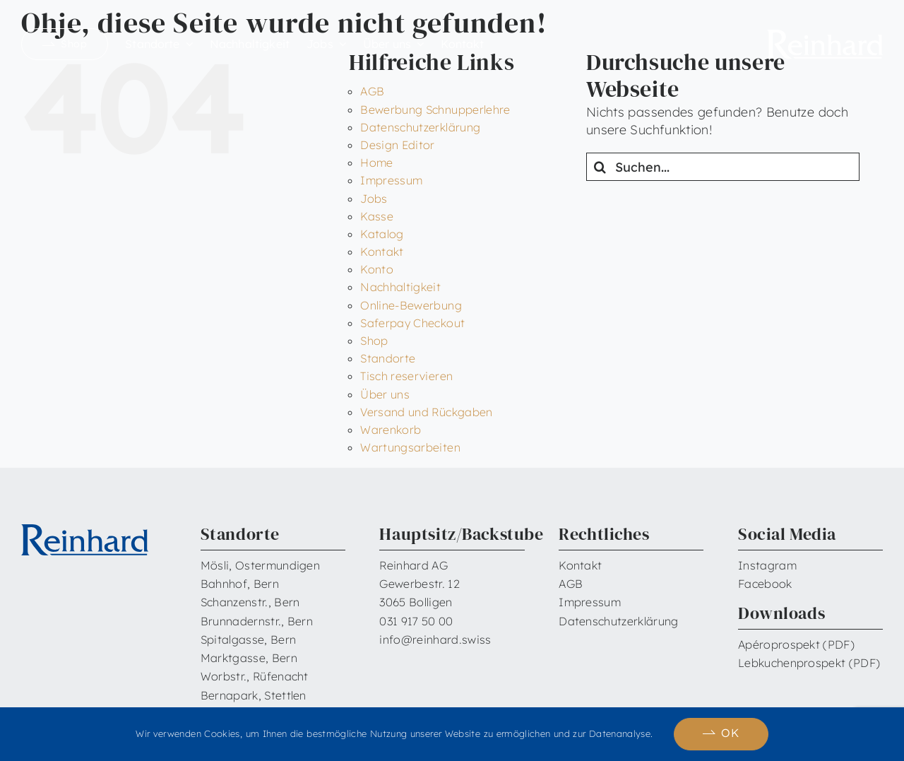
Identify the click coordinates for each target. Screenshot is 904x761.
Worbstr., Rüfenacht (255, 676)
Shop (374, 341)
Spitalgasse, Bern (248, 639)
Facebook (765, 584)
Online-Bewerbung (411, 305)
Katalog (382, 234)
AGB (372, 91)
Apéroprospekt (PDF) (796, 644)
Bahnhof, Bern (240, 584)
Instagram (767, 565)
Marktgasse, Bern (249, 658)
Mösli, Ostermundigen (260, 565)
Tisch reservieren (406, 376)
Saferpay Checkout (412, 323)
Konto (376, 269)
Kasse (376, 216)
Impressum (391, 180)
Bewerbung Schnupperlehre (435, 109)
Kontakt (382, 251)
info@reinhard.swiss (435, 639)
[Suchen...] (723, 167)
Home (376, 162)
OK (730, 733)
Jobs (373, 198)
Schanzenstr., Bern (250, 602)
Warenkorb (390, 430)
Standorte (387, 358)
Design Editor (397, 145)
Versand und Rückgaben (426, 412)
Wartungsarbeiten (410, 447)
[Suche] (600, 167)
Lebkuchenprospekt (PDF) (809, 663)
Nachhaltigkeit (400, 287)
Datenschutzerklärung (420, 127)
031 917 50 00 (416, 621)
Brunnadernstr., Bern (257, 621)
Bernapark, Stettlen (254, 695)
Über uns (385, 394)
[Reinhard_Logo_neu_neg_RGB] (825, 36)
